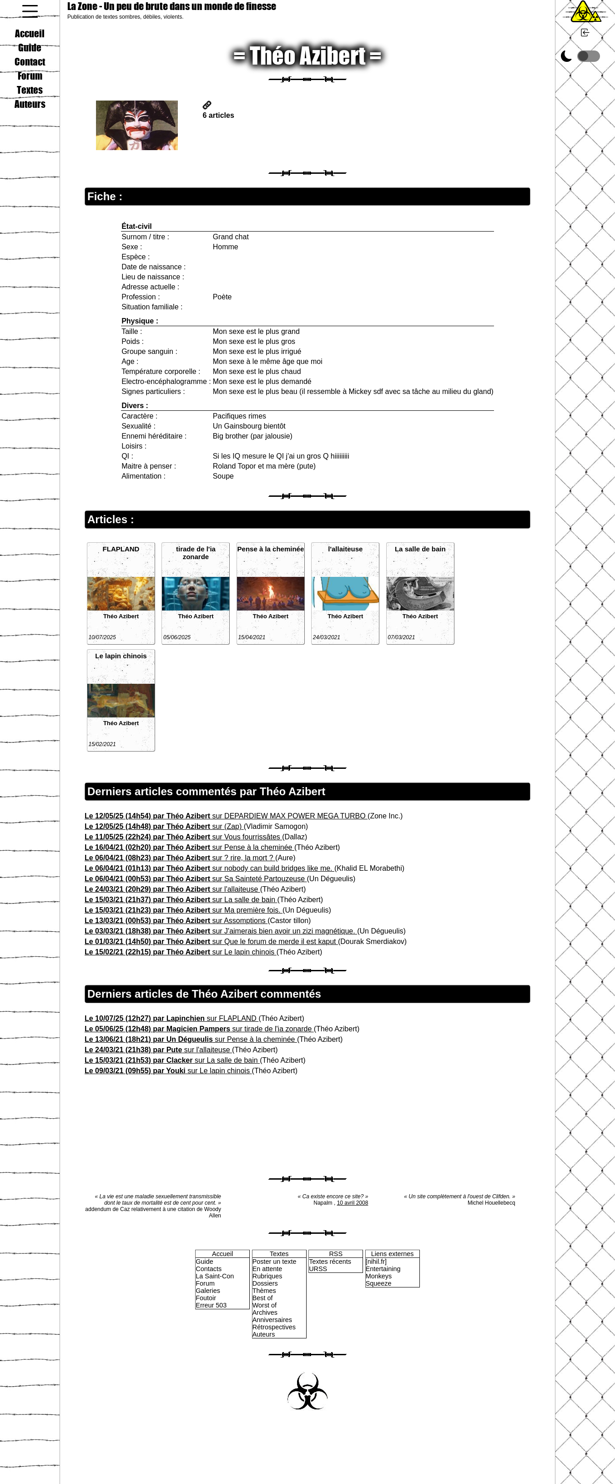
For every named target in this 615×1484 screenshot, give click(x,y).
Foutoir (206, 1298)
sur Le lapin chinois (181, 952)
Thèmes (264, 1290)
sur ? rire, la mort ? (180, 858)
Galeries (208, 1290)
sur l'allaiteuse (172, 889)
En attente (267, 1268)
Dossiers (265, 1283)
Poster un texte (274, 1261)
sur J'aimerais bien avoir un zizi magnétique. (221, 931)
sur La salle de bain (181, 900)
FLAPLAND (121, 549)
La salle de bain (420, 549)
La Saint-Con (215, 1276)
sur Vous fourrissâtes (183, 837)
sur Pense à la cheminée (189, 847)
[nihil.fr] (376, 1261)
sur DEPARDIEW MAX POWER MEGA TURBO (226, 816)
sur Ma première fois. (183, 910)
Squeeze (379, 1283)
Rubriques (267, 1276)
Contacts (209, 1268)
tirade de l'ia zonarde (196, 552)
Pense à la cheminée (270, 549)
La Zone (171, 6)
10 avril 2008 (352, 1203)
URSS (318, 1268)
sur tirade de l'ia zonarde (199, 1029)
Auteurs (30, 104)
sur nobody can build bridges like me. (209, 868)
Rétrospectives (274, 1327)
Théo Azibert (121, 616)
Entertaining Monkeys (383, 1272)
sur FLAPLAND (171, 1018)
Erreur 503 (211, 1305)
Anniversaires (272, 1319)
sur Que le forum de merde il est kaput (211, 941)
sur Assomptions (176, 920)
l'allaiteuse (345, 549)
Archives (264, 1312)
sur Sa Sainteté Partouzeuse (196, 879)
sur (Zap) (164, 826)
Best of (262, 1298)
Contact (30, 61)
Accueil (30, 33)
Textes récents (330, 1261)
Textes (30, 90)
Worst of (264, 1305)
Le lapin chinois (120, 656)
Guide (29, 47)
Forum (30, 75)
